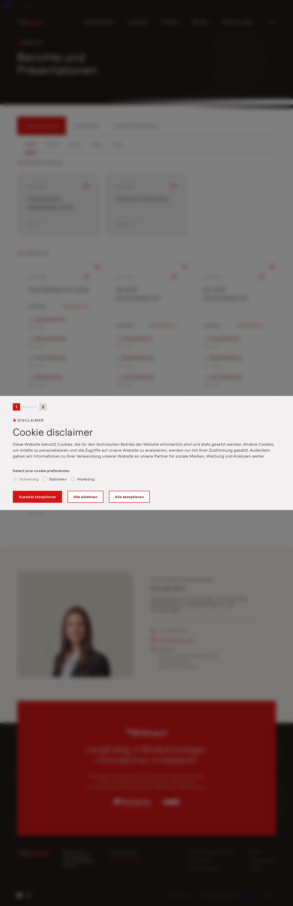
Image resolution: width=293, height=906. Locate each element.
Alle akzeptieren (129, 497)
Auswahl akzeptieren (37, 497)
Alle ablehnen (85, 497)
